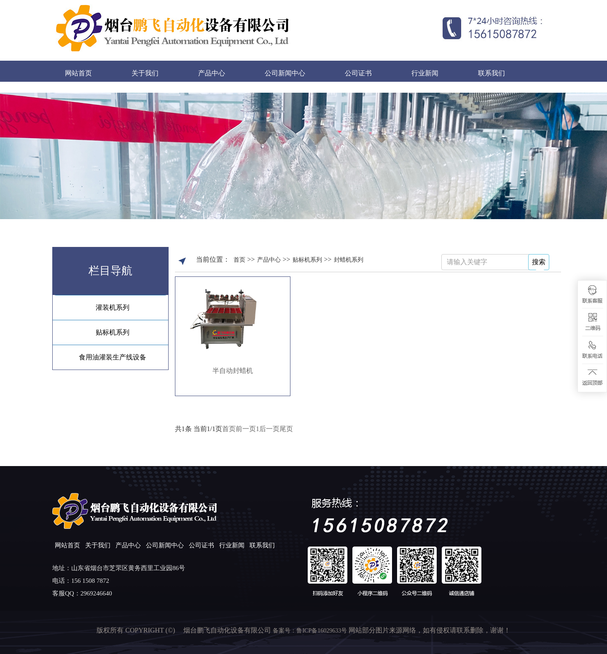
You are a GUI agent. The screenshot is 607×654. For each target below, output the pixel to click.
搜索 (538, 261)
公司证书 (358, 73)
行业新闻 (424, 73)
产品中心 (211, 73)
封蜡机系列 (348, 260)
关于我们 (145, 73)
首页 (239, 260)
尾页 (286, 428)
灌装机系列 (112, 307)
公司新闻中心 (285, 73)
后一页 (269, 428)
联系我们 (491, 73)
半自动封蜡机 (232, 370)
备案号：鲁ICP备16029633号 (310, 630)
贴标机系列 (112, 332)
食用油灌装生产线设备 (112, 357)
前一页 (246, 428)
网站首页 (78, 73)
